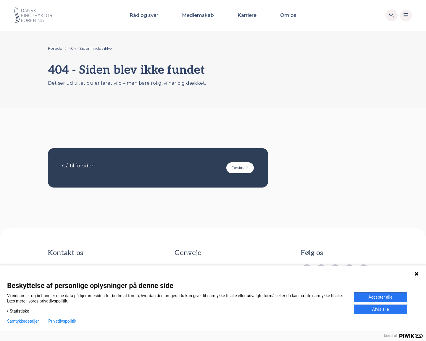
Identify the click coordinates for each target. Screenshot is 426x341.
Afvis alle (380, 309)
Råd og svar (144, 15)
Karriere (247, 15)
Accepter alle (380, 297)
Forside (55, 48)
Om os (288, 15)
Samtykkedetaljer (23, 321)
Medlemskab (198, 15)
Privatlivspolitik (62, 321)
